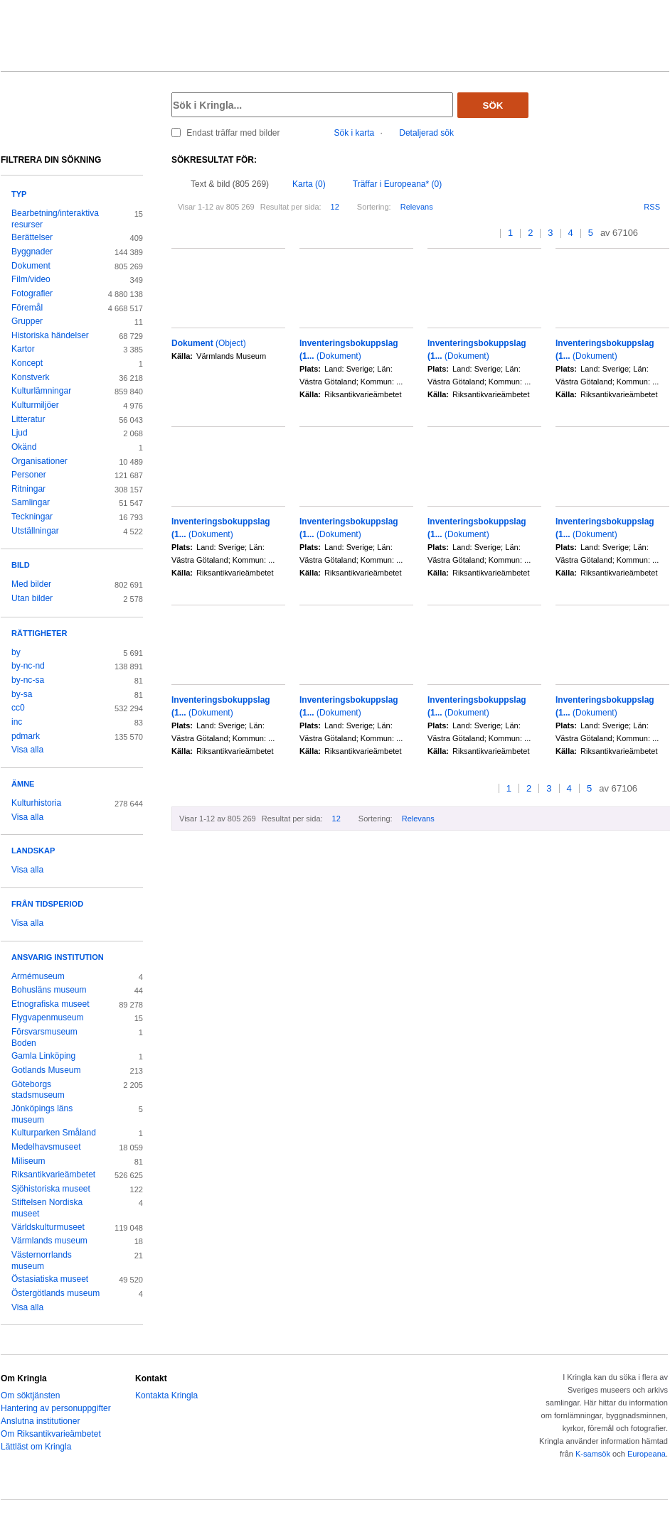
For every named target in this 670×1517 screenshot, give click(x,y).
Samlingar (30, 502)
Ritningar (28, 489)
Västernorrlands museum (41, 1260)
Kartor (23, 349)
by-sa (21, 694)
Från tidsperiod (47, 904)
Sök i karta (354, 133)
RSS (652, 207)
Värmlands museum (49, 1241)
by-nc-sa (27, 680)
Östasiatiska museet (49, 1279)
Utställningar (35, 531)
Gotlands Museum (46, 1070)
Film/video (30, 279)
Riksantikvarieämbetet (53, 1174)
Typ (18, 194)
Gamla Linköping (43, 1056)
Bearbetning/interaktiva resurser (55, 219)
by (16, 652)
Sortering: (374, 207)
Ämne (22, 783)
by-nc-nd (28, 666)
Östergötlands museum (55, 1293)
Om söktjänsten (30, 1395)
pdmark (25, 736)
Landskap (33, 850)
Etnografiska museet (50, 1004)
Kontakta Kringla (166, 1395)
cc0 (18, 708)
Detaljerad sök (426, 133)
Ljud (19, 433)
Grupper (27, 321)
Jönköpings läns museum (42, 1114)
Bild (20, 565)
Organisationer (39, 461)
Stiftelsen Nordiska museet (47, 1208)
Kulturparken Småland (53, 1133)
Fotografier (32, 293)
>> (664, 233)
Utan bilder (32, 598)
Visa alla (27, 750)
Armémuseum (38, 976)
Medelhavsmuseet (46, 1147)
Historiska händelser (50, 335)
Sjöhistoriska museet (50, 1189)
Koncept (27, 363)
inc (16, 722)
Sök (493, 105)
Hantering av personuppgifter (56, 1408)
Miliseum (28, 1161)
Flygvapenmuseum (47, 1017)
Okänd (23, 447)
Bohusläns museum (49, 990)
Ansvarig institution (57, 957)
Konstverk (30, 377)
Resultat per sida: (290, 207)
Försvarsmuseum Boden (44, 1037)
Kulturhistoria (36, 803)
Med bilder (31, 584)
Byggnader (32, 252)
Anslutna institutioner (40, 1421)
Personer (28, 475)
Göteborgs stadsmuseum (38, 1090)
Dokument (30, 266)
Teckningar (32, 517)
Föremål (27, 308)
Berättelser (32, 237)
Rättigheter (39, 633)
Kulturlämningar (41, 391)
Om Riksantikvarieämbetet (51, 1434)
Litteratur (28, 419)
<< (477, 233)
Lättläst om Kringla (36, 1447)
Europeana (646, 1453)
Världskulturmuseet (48, 1227)
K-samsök (592, 1453)
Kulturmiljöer (35, 405)
